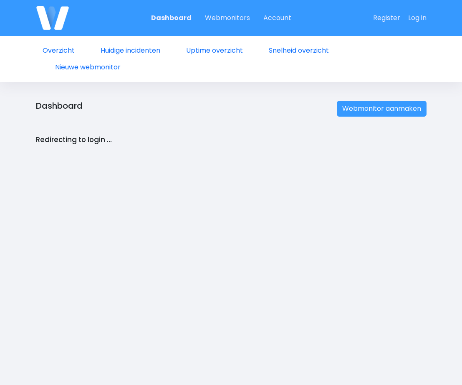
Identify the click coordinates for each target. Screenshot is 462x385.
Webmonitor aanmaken (381, 108)
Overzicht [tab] (59, 50)
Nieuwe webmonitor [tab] (88, 67)
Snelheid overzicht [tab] (299, 50)
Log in (417, 18)
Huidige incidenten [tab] (130, 50)
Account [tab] (277, 18)
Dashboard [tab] (171, 18)
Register (386, 18)
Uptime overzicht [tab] (214, 50)
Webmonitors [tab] (227, 18)
